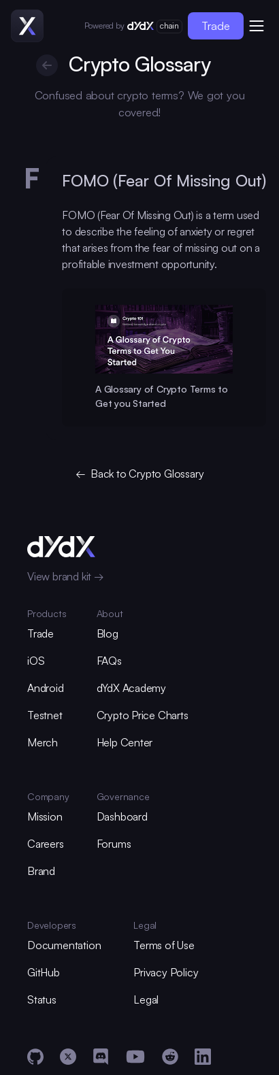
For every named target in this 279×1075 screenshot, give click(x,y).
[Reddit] (170, 1056)
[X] (68, 1056)
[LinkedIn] (203, 1056)
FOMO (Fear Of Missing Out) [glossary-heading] (165, 180)
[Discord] (101, 1056)
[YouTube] (135, 1056)
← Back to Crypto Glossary (140, 473)
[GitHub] (35, 1056)
